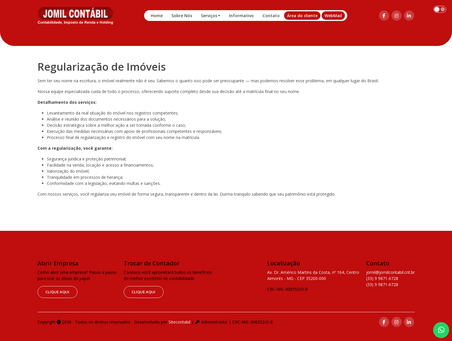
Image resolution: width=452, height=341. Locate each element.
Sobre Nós (181, 15)
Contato (271, 15)
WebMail (333, 15)
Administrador (211, 322)
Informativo (241, 15)
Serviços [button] (209, 15)
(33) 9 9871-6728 (382, 278)
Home (157, 15)
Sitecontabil (179, 322)
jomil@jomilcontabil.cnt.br (390, 272)
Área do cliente (302, 15)
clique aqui (57, 291)
